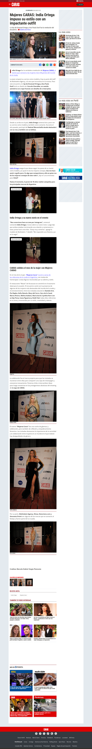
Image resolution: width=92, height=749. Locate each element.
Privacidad (46, 746)
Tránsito (74, 746)
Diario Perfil (21, 738)
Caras (25, 742)
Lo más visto (64, 32)
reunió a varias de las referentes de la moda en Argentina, (30, 276)
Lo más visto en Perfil (68, 100)
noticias (21, 672)
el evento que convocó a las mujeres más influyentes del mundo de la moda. (33, 72)
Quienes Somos (28, 746)
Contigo (31, 742)
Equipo (53, 746)
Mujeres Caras (23, 595)
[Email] (54, 65)
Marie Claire (35, 738)
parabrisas (45, 697)
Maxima (75, 742)
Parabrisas (57, 738)
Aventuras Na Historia (41, 742)
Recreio (69, 742)
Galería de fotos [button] (24, 30)
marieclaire (45, 672)
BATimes (71, 738)
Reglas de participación (64, 746)
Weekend (50, 738)
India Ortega (14, 595)
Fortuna (43, 738)
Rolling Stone (53, 742)
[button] (33, 46)
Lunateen (65, 738)
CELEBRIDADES (29, 10)
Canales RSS (18, 746)
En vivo (80, 4)
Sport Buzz (62, 742)
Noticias (28, 738)
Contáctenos (38, 746)
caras (21, 697)
